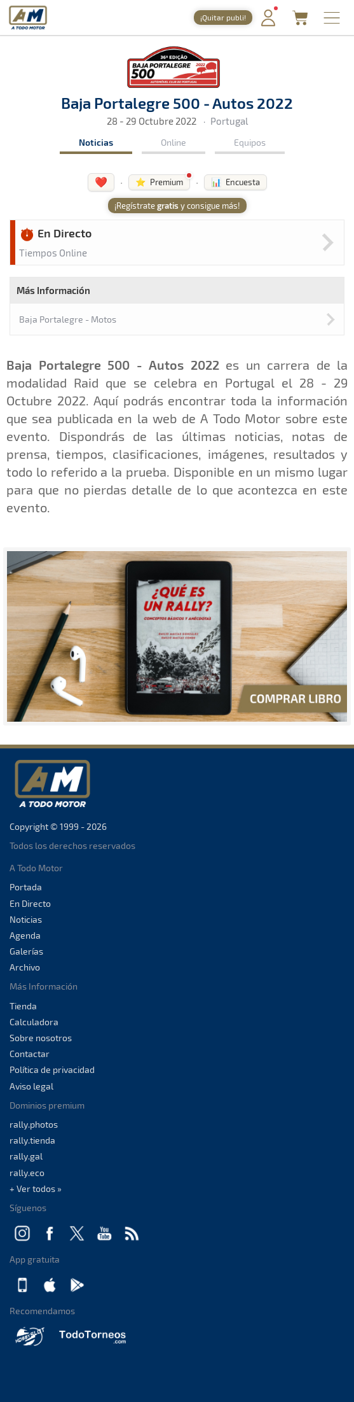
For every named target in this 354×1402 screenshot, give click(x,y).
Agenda (25, 935)
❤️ (101, 182)
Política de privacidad (52, 1069)
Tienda (23, 1005)
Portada (26, 886)
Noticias (96, 142)
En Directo (30, 903)
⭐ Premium (159, 182)
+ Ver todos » (36, 1188)
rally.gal (26, 1156)
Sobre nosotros (41, 1037)
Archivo (25, 967)
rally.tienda (32, 1140)
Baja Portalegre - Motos (67, 319)
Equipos (250, 142)
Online (173, 142)
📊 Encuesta (235, 182)
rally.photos (34, 1124)
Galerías (26, 951)
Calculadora (34, 1021)
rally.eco (27, 1172)
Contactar (30, 1053)
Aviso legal (31, 1086)
